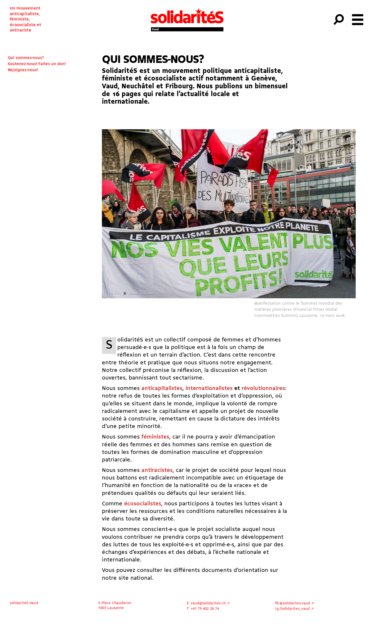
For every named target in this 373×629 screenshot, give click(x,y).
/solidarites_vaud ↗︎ (296, 609)
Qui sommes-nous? (26, 58)
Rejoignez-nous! (23, 70)
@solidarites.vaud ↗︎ (296, 603)
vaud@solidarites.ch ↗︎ (210, 603)
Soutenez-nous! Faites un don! (37, 64)
